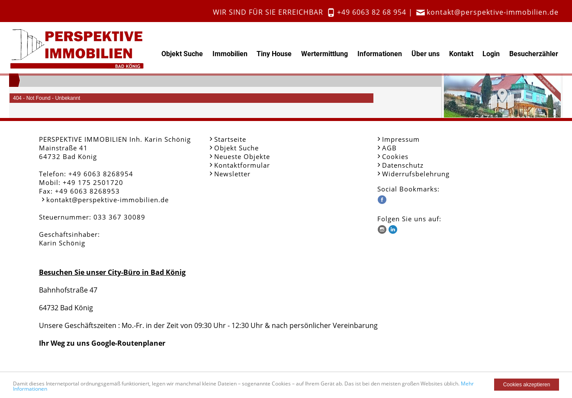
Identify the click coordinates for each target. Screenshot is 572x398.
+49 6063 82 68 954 (371, 12)
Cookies (395, 156)
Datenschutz (403, 165)
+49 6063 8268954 (100, 173)
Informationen (379, 54)
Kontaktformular (242, 165)
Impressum (401, 139)
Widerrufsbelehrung (416, 173)
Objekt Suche (182, 54)
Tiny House (274, 54)
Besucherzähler (533, 54)
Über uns (425, 54)
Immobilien (229, 54)
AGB (389, 147)
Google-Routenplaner (128, 343)
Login (491, 54)
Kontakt (461, 54)
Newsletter (232, 173)
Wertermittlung (324, 54)
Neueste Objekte (242, 156)
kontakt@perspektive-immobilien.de (493, 12)
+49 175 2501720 (93, 182)
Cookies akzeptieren (526, 385)
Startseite (230, 139)
